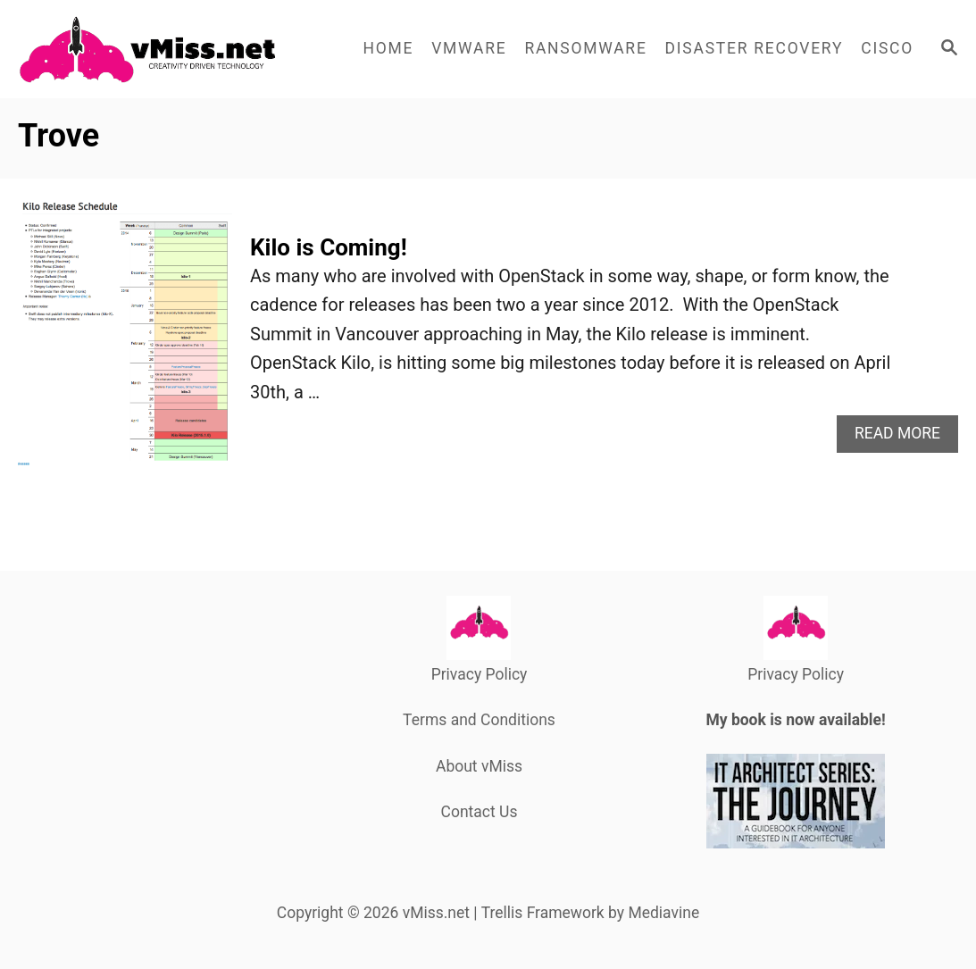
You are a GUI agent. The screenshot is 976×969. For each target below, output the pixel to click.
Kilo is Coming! (328, 247)
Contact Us (479, 812)
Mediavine (663, 913)
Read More (904, 438)
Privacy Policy (479, 674)
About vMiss (479, 766)
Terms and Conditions (479, 720)
